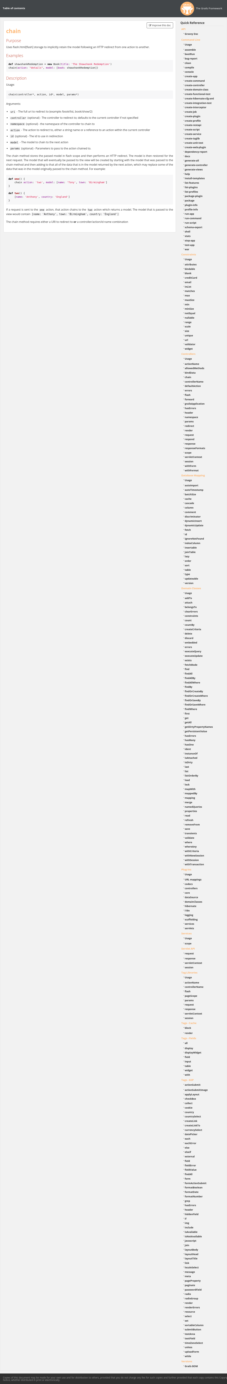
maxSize (190, 300)
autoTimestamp (194, 489)
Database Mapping (193, 475)
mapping (190, 797)
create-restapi (193, 125)
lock (187, 784)
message (190, 1272)
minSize (189, 308)
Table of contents (14, 8)
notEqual (190, 313)
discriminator (193, 516)
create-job (191, 111)
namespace (191, 417)
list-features (192, 182)
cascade (189, 503)
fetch (188, 529)
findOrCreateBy (194, 691)
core (187, 892)
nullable (189, 317)
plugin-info (191, 205)
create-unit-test (194, 142)
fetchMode (191, 664)
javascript (190, 1240)
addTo (188, 598)
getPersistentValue (196, 731)
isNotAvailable (193, 1236)
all (186, 1043)
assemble (190, 49)
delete (188, 633)
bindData (190, 372)
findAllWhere (192, 682)
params (189, 421)
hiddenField (192, 1214)
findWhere (191, 709)
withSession (192, 860)
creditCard (191, 277)
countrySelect (193, 1116)
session (189, 461)
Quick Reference (193, 23)
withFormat (192, 470)
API (183, 29)
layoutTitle (191, 1258)
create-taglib (192, 138)
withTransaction (194, 864)
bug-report (191, 58)
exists (188, 660)
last (187, 766)
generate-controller (196, 165)
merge (188, 802)
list (186, 771)
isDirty (189, 762)
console (189, 71)
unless (188, 1347)
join (187, 1245)
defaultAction (193, 386)
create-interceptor (195, 107)
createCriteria (193, 629)
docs (187, 156)
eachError (190, 1143)
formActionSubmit (195, 1183)
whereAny (191, 846)
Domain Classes (191, 588)
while (188, 1356)
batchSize (190, 494)
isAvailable (191, 1232)
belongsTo (191, 607)
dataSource (191, 897)
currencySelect (193, 1130)
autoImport (191, 485)
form (188, 1178)
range (188, 322)
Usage (188, 44)
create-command (195, 80)
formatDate (192, 1192)
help (187, 174)
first (187, 713)
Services (186, 933)
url (186, 340)
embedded (191, 642)
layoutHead (191, 1254)
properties (191, 811)
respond (190, 439)
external (190, 1156)
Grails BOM (191, 1366)
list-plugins (191, 187)
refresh (189, 820)
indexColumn (192, 543)
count (188, 620)
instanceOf (191, 753)
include (189, 1227)
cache (188, 498)
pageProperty (193, 1280)
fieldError (190, 1165)
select (188, 1316)
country (189, 1112)
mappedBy (191, 793)
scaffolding (191, 919)
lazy (187, 556)
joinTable (190, 552)
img (187, 1223)
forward (189, 399)
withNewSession (194, 855)
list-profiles (191, 191)
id (186, 534)
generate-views (194, 169)
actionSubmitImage (196, 1090)
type (187, 574)
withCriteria (192, 851)
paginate (190, 1285)
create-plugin (192, 116)
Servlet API (188, 948)
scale (188, 326)
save (187, 828)
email (188, 282)
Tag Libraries (189, 972)
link (187, 1263)
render (189, 430)
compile (189, 67)
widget (189, 348)
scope (188, 452)
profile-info (191, 209)
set (186, 1320)
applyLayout (192, 1094)
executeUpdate (194, 655)
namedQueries (193, 806)
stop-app (190, 240)
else (187, 1147)
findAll (189, 673)
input (188, 1061)
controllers (191, 888)
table (188, 569)
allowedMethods (194, 368)
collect (189, 1103)
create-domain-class (197, 89)
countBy (190, 624)
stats (188, 236)
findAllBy (190, 678)
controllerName (194, 381)
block (188, 1028)
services (189, 923)
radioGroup (191, 1298)
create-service (193, 134)
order (188, 560)
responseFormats (195, 448)
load (187, 780)
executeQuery (193, 651)
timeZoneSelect (194, 1343)
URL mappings (193, 879)
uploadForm (192, 1351)
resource (190, 1311)
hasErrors (190, 408)
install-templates (195, 178)
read (187, 815)
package (190, 200)
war (187, 249)
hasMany (190, 740)
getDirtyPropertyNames (199, 726)
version (189, 583)
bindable (190, 269)
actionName (192, 364)
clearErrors (191, 611)
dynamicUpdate (194, 525)
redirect (189, 426)
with (187, 1074)
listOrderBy (191, 775)
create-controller (195, 85)
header (189, 412)
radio (188, 1294)
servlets (189, 928)
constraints (191, 615)
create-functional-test (198, 94)
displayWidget (193, 1052)
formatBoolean (194, 1187)
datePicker (191, 1134)
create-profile (193, 120)
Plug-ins (186, 869)
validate (189, 837)
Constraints (188, 254)
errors (188, 390)
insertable (191, 547)
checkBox (190, 1098)
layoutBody (191, 1249)
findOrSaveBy (193, 700)
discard (189, 638)
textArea (190, 1334)
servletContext (193, 457)
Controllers (188, 354)
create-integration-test (198, 103)
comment (190, 512)
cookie (188, 1107)
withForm (190, 466)
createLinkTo (192, 1125)
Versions (186, 1361)
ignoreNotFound (194, 538)
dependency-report (196, 151)
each (187, 1138)
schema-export (193, 227)
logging (189, 915)
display (189, 1048)
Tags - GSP (187, 1080)
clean (188, 63)
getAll (188, 722)
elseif (188, 1152)
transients (191, 833)
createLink (191, 1121)
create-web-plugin (195, 147)
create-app (191, 76)
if (185, 1218)
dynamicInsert (193, 521)
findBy (188, 686)
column (189, 507)
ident (188, 749)
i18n (187, 910)
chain (188, 377)
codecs (189, 884)
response (190, 443)
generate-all (192, 160)
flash (188, 395)
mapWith (190, 789)
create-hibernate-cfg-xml (199, 98)
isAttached (191, 757)
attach (188, 602)
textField (190, 1338)
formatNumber (194, 1196)
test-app (190, 245)
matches (190, 291)
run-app (189, 213)
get (187, 718)
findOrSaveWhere (195, 704)
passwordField (193, 1289)
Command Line (190, 39)
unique (189, 335)
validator (190, 344)
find (187, 669)
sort (187, 565)
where (188, 842)
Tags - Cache (189, 1023)
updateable (191, 578)
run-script (190, 222)
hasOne (189, 744)
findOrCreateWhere (196, 695)
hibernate (190, 906)
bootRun (190, 54)
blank (188, 273)
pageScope (191, 995)
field (187, 1057)
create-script (192, 129)
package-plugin (194, 196)
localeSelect (192, 1267)
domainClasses (193, 901)
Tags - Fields (188, 1038)
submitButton (193, 1329)
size (187, 331)
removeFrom (192, 824)
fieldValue (191, 1169)
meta (188, 1276)
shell (187, 231)
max (187, 295)
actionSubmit (193, 1084)
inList (188, 286)
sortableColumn (194, 1325)
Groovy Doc (191, 34)
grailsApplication (195, 403)
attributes (191, 264)
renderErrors (192, 1307)
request (189, 435)
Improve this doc (160, 25)
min (187, 304)
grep (187, 1201)
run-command (193, 218)
